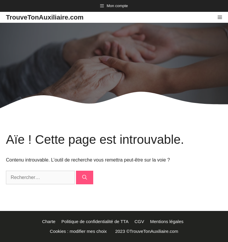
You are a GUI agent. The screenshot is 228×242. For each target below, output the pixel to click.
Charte (49, 221)
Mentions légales (168, 221)
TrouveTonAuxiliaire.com (44, 17)
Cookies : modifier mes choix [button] (79, 231)
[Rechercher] (84, 177)
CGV (139, 221)
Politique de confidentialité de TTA (95, 221)
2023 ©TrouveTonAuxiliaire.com (146, 231)
